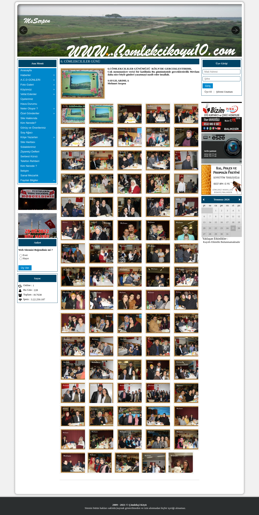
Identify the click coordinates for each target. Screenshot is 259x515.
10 (227, 216)
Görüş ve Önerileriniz (33, 127)
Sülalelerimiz (28, 146)
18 (233, 222)
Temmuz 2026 (221, 199)
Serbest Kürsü (28, 156)
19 (239, 222)
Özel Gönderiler (29, 113)
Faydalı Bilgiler (29, 180)
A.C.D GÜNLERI (30, 79)
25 (233, 228)
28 (210, 234)
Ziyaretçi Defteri (29, 151)
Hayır (26, 258)
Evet (25, 255)
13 (204, 222)
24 (227, 228)
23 (221, 228)
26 (239, 228)
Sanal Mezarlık (29, 175)
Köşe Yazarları (29, 137)
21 (210, 228)
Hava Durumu (28, 103)
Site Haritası (27, 142)
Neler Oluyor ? (29, 108)
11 (233, 216)
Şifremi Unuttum (224, 91)
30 (221, 234)
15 (216, 222)
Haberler (25, 75)
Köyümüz (26, 89)
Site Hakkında (28, 118)
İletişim (24, 170)
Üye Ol (208, 91)
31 (227, 234)
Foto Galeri (27, 84)
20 (204, 228)
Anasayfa (26, 70)
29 (216, 234)
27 (204, 234)
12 (239, 216)
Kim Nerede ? (28, 165)
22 (216, 228)
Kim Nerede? (28, 122)
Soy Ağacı (26, 132)
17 (227, 222)
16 (221, 222)
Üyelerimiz (26, 98)
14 (210, 222)
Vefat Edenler (28, 94)
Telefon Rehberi (29, 161)
